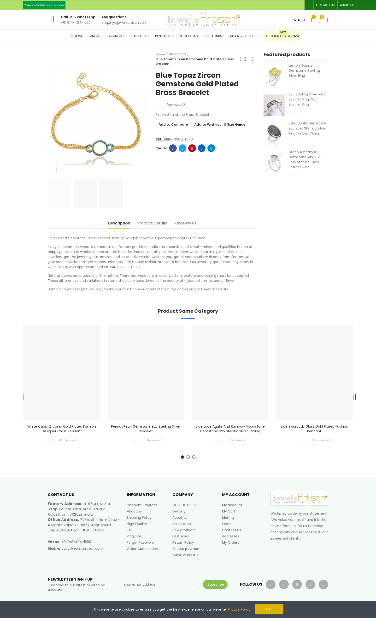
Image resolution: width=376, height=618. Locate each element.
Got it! (268, 609)
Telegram (211, 148)
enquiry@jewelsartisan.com (80, 548)
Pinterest (192, 148)
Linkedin (202, 148)
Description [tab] (119, 223)
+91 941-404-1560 (76, 541)
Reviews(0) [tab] (185, 223)
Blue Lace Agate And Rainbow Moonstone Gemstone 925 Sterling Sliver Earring (230, 429)
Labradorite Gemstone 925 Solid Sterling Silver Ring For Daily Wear (307, 128)
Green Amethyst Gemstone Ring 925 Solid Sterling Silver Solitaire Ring (304, 160)
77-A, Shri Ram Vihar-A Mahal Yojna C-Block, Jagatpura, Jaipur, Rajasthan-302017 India (84, 525)
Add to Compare (173, 124)
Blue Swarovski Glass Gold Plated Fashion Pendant (314, 429)
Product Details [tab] (152, 223)
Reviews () (177, 104)
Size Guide (236, 124)
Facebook (173, 148)
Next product (252, 59)
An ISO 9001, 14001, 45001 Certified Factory (175, 5)
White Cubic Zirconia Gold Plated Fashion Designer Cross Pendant (61, 429)
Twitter (182, 148)
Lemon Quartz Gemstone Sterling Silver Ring (304, 70)
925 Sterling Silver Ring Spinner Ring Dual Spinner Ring (306, 99)
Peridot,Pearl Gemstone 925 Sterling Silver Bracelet (146, 429)
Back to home (246, 59)
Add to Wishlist (207, 124)
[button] (44, 5)
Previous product (240, 59)
